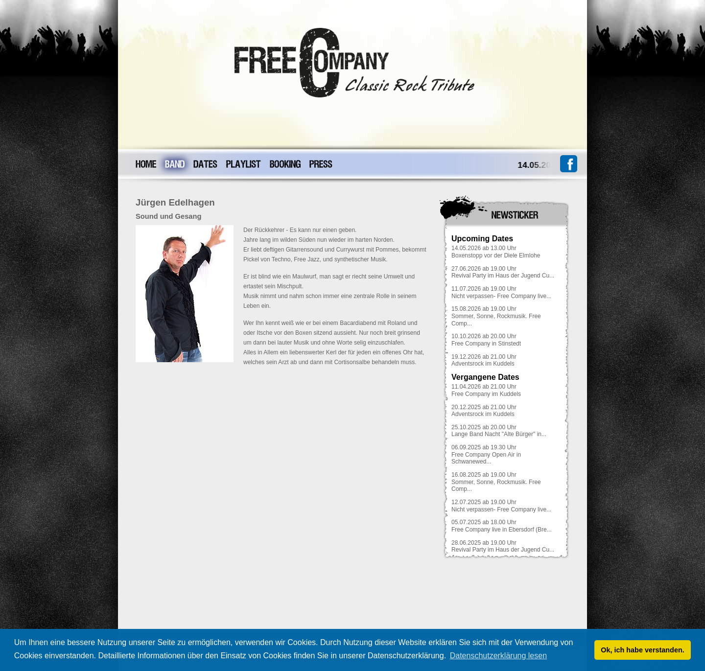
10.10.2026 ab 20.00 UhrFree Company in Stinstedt (486, 340)
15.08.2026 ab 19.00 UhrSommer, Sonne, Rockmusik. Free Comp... (496, 315)
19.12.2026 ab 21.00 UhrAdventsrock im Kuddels (484, 360)
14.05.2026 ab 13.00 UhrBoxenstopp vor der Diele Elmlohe (495, 252)
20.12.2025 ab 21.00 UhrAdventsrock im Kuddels (484, 411)
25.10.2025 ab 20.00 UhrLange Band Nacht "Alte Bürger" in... (498, 431)
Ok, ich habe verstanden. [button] (642, 650)
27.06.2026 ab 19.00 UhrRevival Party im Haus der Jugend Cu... (502, 272)
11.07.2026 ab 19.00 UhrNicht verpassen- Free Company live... (501, 292)
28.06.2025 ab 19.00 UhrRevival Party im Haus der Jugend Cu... (502, 546)
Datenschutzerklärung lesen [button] (498, 655)
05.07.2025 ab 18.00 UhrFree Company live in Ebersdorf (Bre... (501, 526)
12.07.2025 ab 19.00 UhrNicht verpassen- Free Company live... (501, 506)
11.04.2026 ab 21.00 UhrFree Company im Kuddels (486, 390)
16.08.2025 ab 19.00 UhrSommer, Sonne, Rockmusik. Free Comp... (496, 481)
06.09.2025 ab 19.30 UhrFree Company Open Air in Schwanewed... (486, 454)
